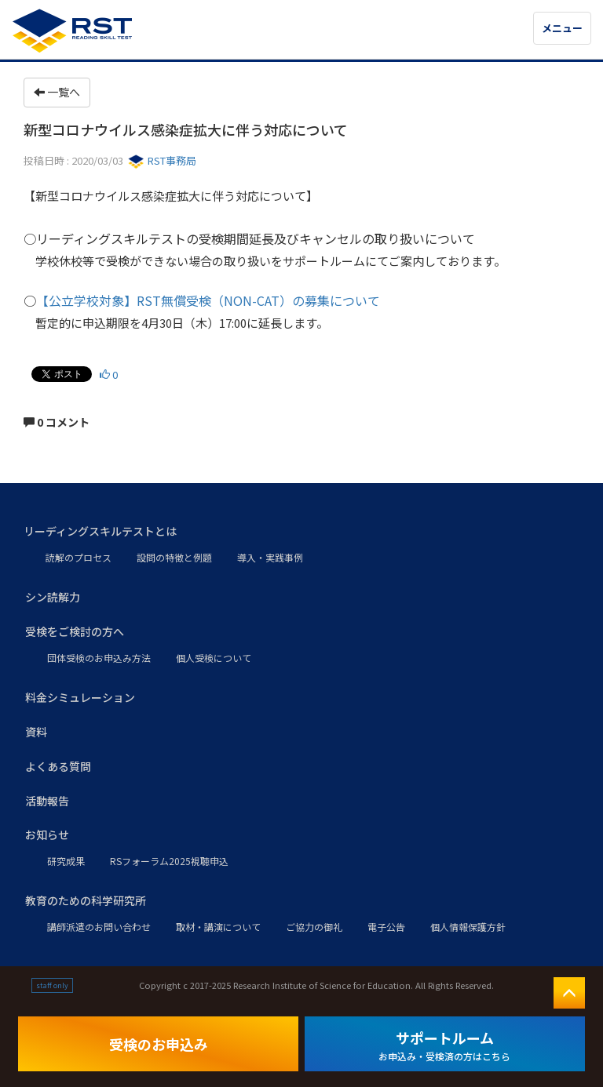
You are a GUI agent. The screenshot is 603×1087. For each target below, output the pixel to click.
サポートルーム (444, 1045)
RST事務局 (162, 160)
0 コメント (57, 422)
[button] (301, 531)
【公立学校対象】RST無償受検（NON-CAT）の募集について (208, 300)
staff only (52, 985)
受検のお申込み (158, 1044)
